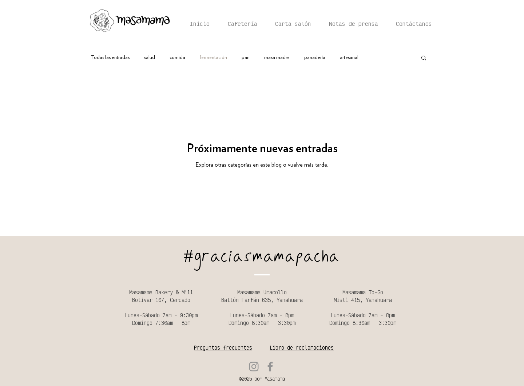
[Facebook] (270, 366)
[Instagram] (253, 366)
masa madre (277, 57)
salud (149, 57)
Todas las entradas (110, 57)
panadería (314, 57)
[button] (423, 58)
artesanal (349, 57)
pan (246, 57)
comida (177, 57)
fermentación (213, 57)
